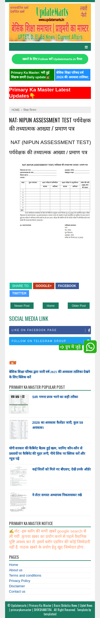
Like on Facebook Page (51, 330)
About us (16, 570)
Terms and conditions (25, 575)
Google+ (44, 286)
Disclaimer (17, 586)
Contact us (17, 591)
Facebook (67, 286)
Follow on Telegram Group (51, 341)
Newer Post (22, 305)
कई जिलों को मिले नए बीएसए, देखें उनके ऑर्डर (61, 469)
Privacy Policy (19, 581)
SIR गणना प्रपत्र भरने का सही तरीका (55, 397)
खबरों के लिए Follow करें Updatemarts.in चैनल (52, 59)
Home (50, 305)
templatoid (50, 614)
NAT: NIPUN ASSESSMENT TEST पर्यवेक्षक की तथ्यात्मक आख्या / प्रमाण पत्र (50, 124)
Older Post (79, 305)
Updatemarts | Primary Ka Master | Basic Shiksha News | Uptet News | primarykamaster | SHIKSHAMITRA (51, 607)
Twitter (19, 293)
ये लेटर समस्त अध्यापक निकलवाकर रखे (57, 495)
